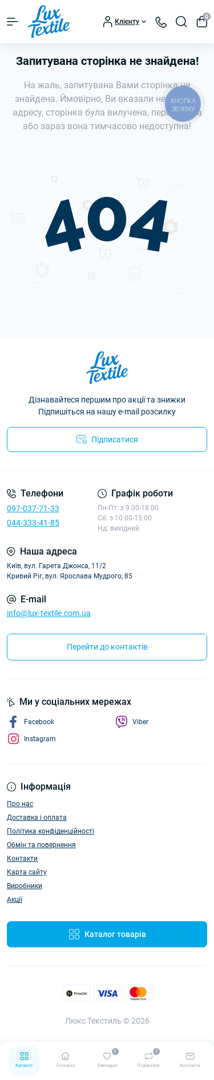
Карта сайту (27, 872)
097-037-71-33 (33, 508)
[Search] (181, 21)
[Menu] (12, 22)
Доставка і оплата (37, 818)
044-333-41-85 (33, 522)
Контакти (22, 859)
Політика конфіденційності (50, 831)
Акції (14, 900)
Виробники (24, 886)
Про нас (20, 804)
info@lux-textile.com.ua (49, 613)
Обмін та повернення (41, 845)
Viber (131, 722)
